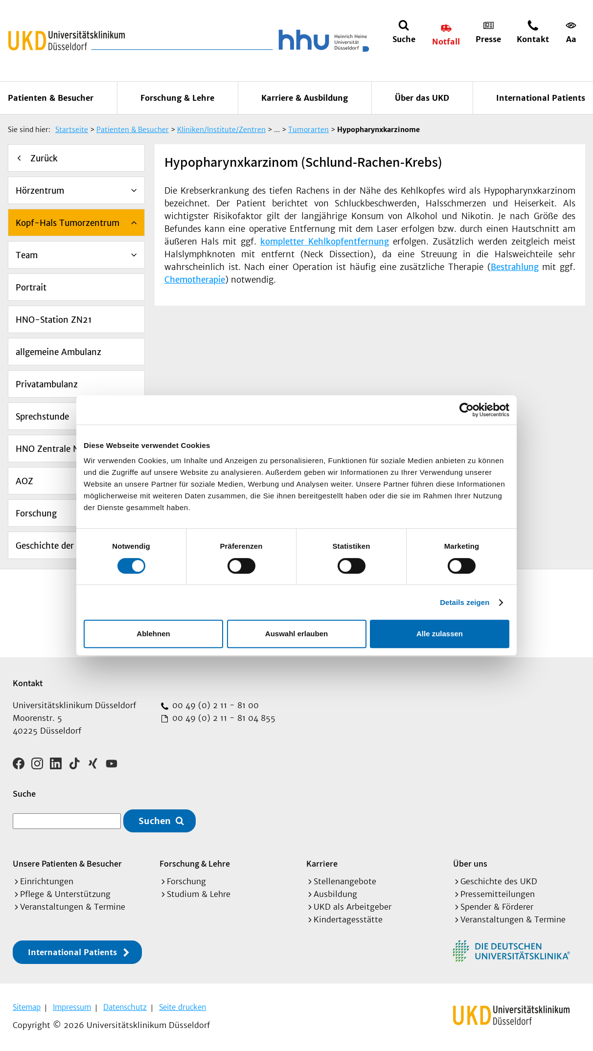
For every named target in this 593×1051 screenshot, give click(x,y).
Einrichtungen (46, 881)
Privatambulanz (47, 384)
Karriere (322, 863)
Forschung (36, 513)
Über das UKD (422, 98)
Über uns (470, 863)
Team (27, 255)
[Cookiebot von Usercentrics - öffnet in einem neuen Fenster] (466, 410)
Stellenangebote (345, 881)
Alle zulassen (439, 633)
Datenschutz (125, 1007)
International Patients (540, 98)
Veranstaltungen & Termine (72, 907)
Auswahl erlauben (296, 633)
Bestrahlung (515, 267)
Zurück (44, 158)
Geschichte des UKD (498, 881)
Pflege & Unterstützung (65, 894)
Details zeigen (464, 602)
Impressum (72, 1007)
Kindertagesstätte (348, 919)
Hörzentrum (40, 190)
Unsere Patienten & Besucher (67, 863)
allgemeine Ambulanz (58, 352)
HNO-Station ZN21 (54, 319)
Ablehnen (153, 633)
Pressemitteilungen (497, 894)
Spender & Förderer (496, 907)
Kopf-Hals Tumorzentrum (67, 223)
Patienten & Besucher (50, 98)
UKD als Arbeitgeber (352, 907)
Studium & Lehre (198, 894)
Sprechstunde (42, 416)
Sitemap (27, 1007)
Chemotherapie (194, 279)
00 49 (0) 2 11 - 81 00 (214, 705)
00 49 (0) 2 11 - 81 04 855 (222, 718)
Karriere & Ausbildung (304, 98)
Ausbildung (335, 894)
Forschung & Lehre (177, 98)
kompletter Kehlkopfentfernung (324, 241)
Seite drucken (182, 1007)
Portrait (31, 287)
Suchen (154, 821)
